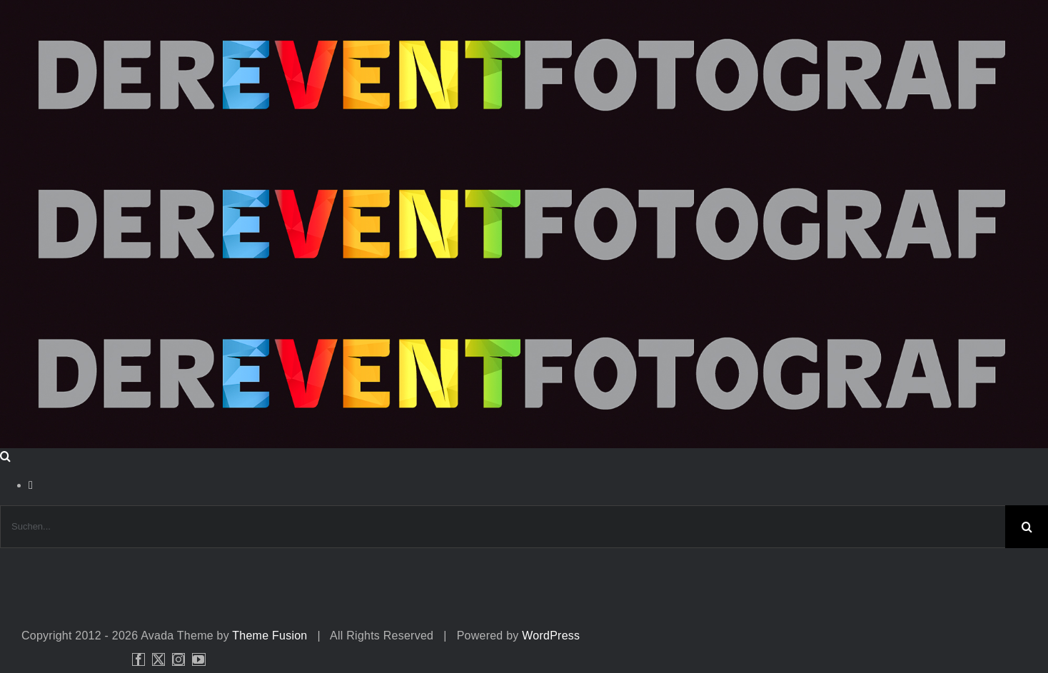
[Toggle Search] (5, 456)
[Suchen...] (502, 526)
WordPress (551, 635)
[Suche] (1026, 526)
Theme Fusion (269, 635)
